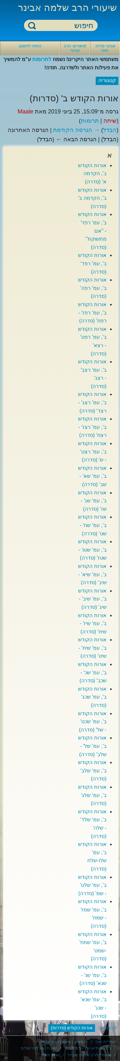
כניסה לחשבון (30, 46)
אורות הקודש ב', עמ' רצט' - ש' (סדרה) (92, 451)
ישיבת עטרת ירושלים (39, 1048)
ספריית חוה (105, 1041)
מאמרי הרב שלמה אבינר (89, 1054)
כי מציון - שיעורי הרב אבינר (64, 1041)
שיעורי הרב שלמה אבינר (67, 7)
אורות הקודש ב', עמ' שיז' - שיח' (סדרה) (92, 623)
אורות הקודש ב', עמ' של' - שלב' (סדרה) (92, 746)
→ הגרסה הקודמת (76, 130)
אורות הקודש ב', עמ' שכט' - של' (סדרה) (92, 721)
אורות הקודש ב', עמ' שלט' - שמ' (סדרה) (92, 885)
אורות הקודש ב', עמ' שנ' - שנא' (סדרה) (92, 975)
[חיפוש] (64, 25)
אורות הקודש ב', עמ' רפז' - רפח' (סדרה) (92, 312)
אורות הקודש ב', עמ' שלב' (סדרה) (92, 770)
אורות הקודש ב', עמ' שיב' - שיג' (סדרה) (92, 599)
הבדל (109, 130)
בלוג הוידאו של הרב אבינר (87, 1048)
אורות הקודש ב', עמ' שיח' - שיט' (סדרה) (92, 648)
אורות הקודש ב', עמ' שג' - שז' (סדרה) (92, 501)
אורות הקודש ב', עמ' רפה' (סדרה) (92, 288)
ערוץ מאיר (50, 1054)
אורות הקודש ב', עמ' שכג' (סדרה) (92, 697)
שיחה (109, 121)
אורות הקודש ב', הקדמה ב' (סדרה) (92, 198)
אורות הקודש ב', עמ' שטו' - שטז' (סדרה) (92, 550)
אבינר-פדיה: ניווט (105, 48)
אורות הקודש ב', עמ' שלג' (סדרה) (92, 795)
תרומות (90, 121)
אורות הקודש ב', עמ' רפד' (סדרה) (92, 263)
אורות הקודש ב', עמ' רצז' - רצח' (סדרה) (92, 427)
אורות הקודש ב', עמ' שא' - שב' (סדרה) (92, 476)
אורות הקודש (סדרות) (72, 1027)
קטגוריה (108, 1027)
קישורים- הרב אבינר (75, 48)
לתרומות (41, 59)
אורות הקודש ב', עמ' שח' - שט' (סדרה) (92, 525)
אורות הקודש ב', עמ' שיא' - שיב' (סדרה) (92, 574)
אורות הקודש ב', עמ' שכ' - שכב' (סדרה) (92, 672)
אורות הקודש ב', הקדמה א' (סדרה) (92, 173)
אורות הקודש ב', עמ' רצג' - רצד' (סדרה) (92, 402)
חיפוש (32, 25)
